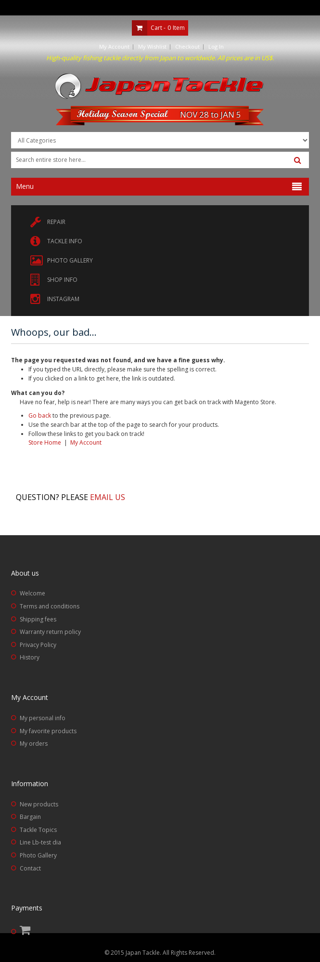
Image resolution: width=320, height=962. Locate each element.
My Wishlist (152, 46)
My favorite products (48, 731)
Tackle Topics (38, 830)
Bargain (30, 817)
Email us (107, 497)
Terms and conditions (49, 606)
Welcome (32, 593)
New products (39, 804)
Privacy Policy (38, 645)
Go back (39, 415)
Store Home (44, 442)
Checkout (187, 46)
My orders (34, 743)
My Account (114, 46)
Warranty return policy (50, 632)
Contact (30, 868)
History (29, 657)
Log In (216, 46)
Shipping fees (38, 619)
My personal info (42, 718)
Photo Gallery (38, 855)
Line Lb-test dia (40, 842)
